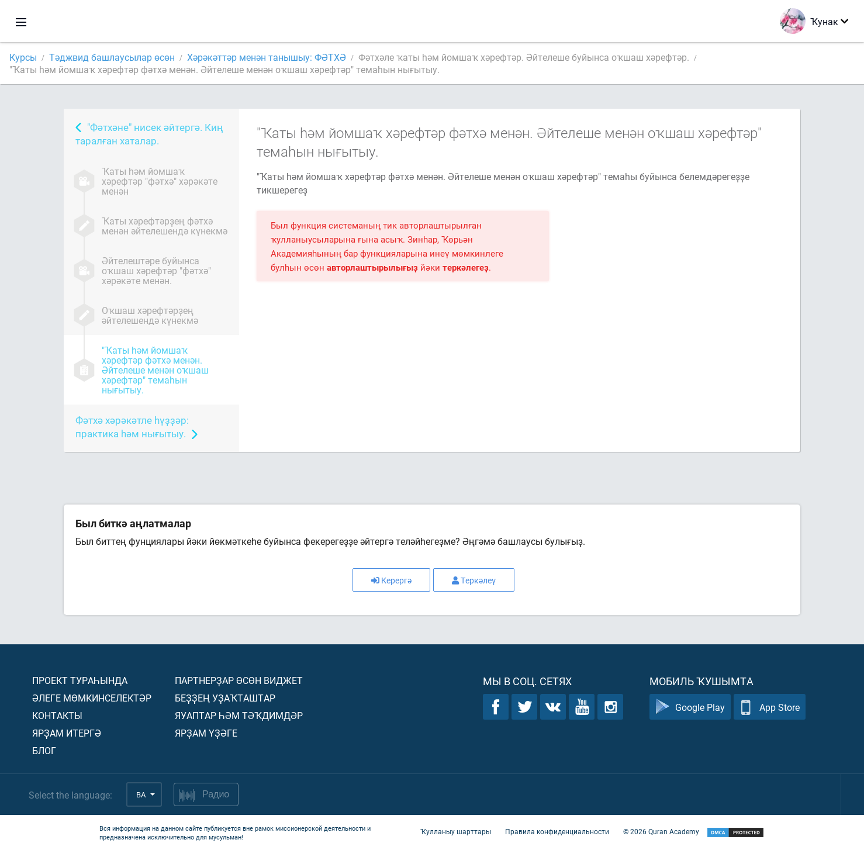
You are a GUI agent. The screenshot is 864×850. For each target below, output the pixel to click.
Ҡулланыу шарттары (455, 831)
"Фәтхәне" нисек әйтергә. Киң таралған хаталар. (149, 133)
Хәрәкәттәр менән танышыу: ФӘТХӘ (266, 57)
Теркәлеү (474, 580)
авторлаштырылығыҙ (372, 267)
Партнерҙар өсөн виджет (239, 680)
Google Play (690, 707)
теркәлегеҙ (466, 267)
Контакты (57, 715)
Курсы (23, 57)
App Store (769, 707)
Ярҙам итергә (66, 733)
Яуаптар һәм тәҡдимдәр (239, 715)
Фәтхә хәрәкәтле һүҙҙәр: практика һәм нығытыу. (132, 426)
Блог (44, 750)
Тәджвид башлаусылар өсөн (112, 57)
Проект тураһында (79, 680)
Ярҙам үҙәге (206, 733)
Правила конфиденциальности (557, 831)
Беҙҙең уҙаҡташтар (225, 698)
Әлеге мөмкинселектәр (91, 698)
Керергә (391, 580)
